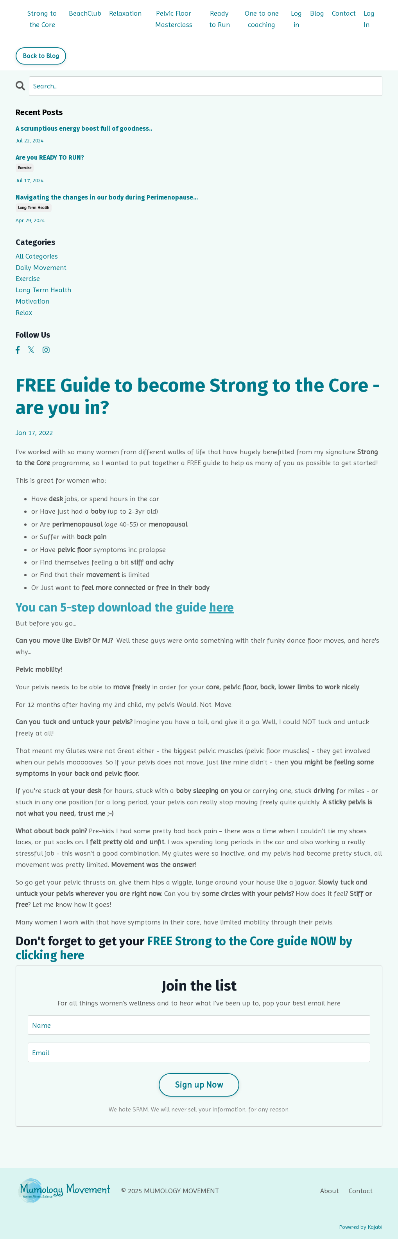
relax (24, 312)
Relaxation (125, 13)
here (221, 608)
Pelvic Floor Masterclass (173, 19)
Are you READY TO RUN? (50, 157)
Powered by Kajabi (360, 1227)
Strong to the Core (42, 19)
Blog (317, 13)
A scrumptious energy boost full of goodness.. (84, 128)
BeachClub (85, 13)
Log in (296, 19)
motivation (32, 301)
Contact (344, 13)
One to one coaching (262, 19)
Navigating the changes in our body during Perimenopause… (107, 197)
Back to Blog (41, 55)
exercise (24, 167)
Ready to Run (219, 19)
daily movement (41, 267)
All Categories (37, 256)
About (329, 1191)
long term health (33, 207)
